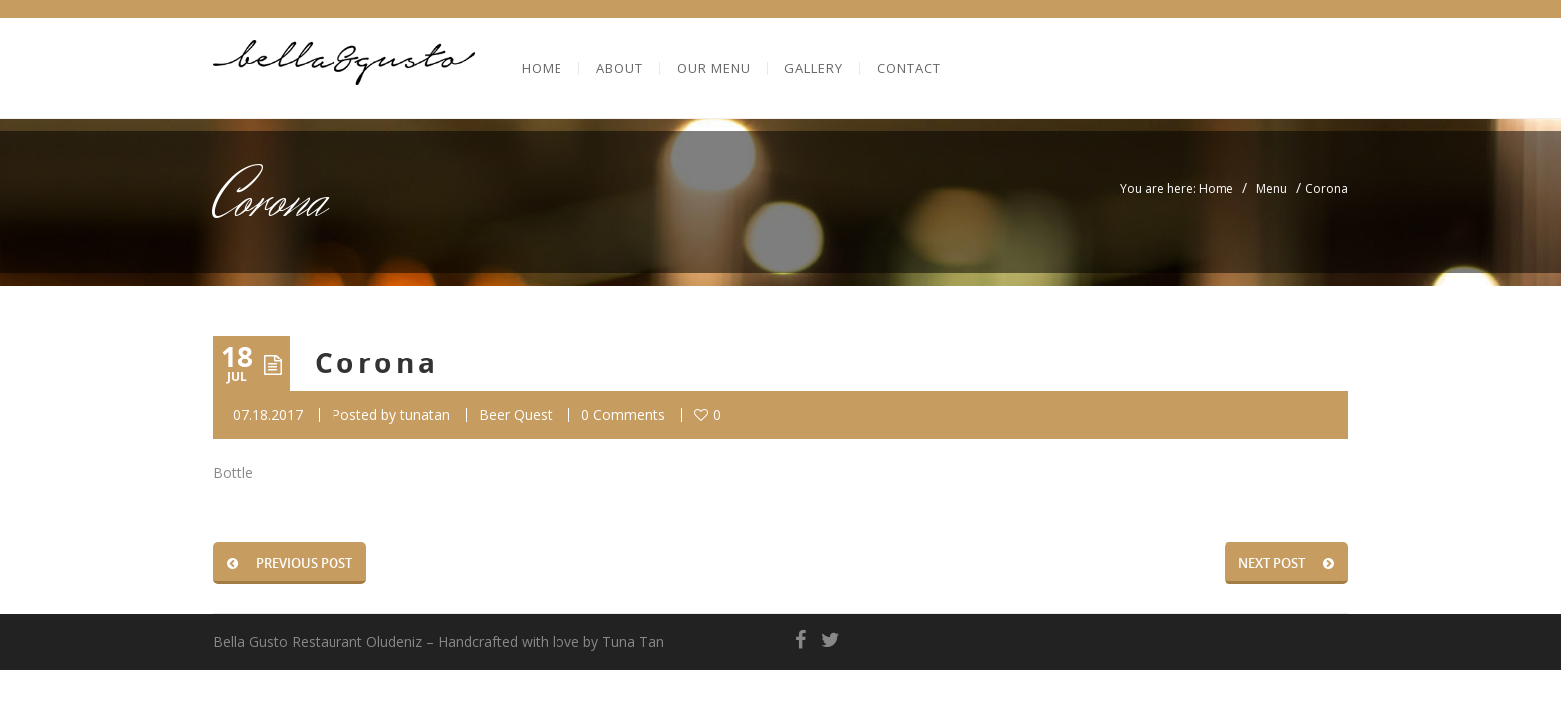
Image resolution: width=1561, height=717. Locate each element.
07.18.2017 (268, 414)
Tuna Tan (633, 641)
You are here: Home (1176, 188)
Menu (1271, 188)
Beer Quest (516, 414)
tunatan (425, 414)
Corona (377, 363)
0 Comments (623, 414)
